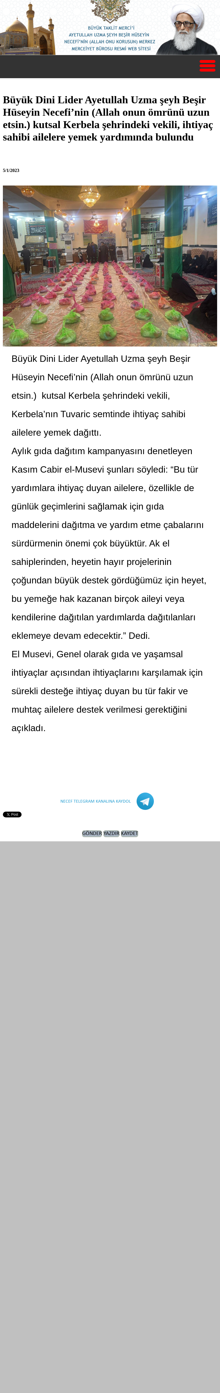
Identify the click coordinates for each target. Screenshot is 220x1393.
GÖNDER (92, 833)
